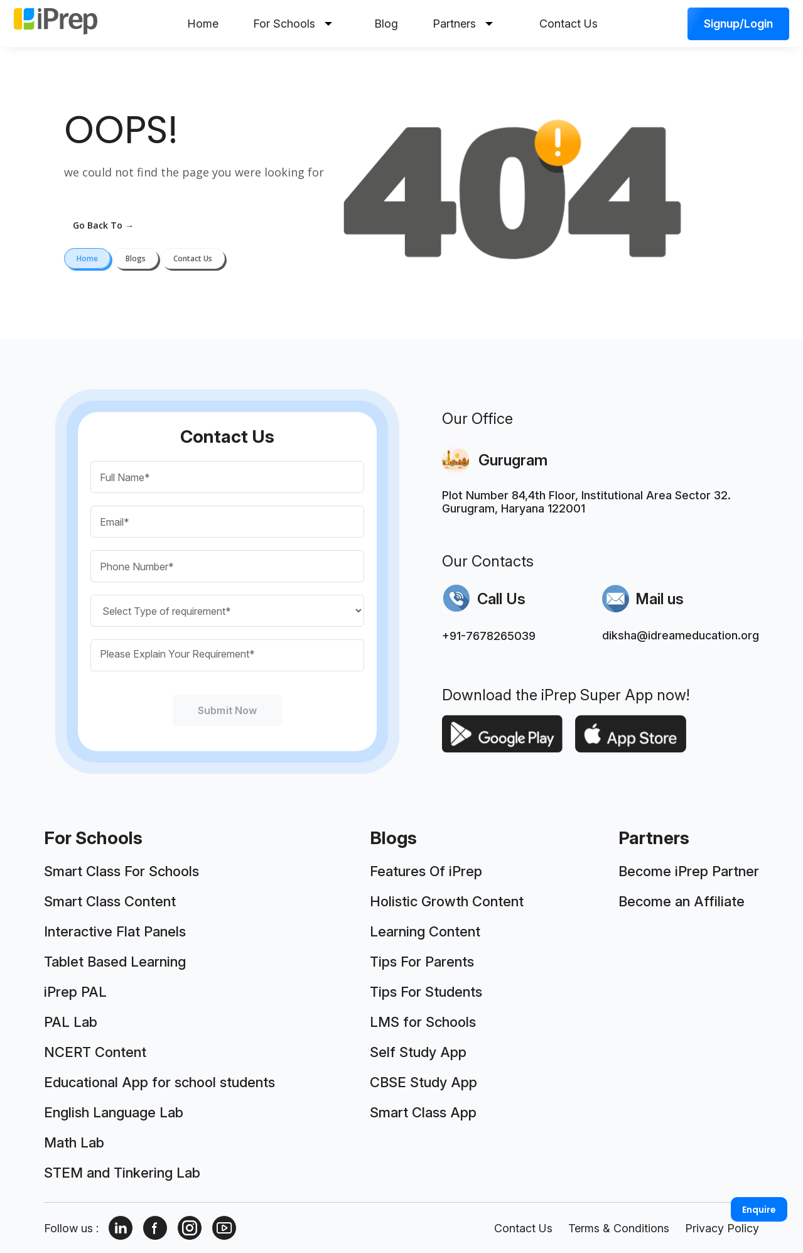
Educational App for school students (159, 1082)
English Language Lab (113, 1112)
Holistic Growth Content (447, 901)
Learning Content (425, 931)
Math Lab (74, 1142)
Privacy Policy (722, 1228)
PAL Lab (70, 1022)
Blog (386, 23)
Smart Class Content (110, 901)
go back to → (103, 225)
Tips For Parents (422, 961)
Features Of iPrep (426, 871)
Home (202, 23)
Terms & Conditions (618, 1228)
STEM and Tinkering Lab (122, 1172)
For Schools (292, 23)
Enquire (758, 1209)
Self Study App (418, 1052)
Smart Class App (423, 1112)
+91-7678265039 (489, 636)
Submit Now (227, 710)
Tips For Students (426, 992)
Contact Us (568, 23)
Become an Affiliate (681, 901)
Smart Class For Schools (121, 871)
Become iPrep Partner (688, 871)
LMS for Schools (423, 1022)
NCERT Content (95, 1052)
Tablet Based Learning (115, 961)
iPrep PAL (75, 992)
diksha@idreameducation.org (680, 635)
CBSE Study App (423, 1082)
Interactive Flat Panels (115, 931)
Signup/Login (738, 23)
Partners (463, 23)
